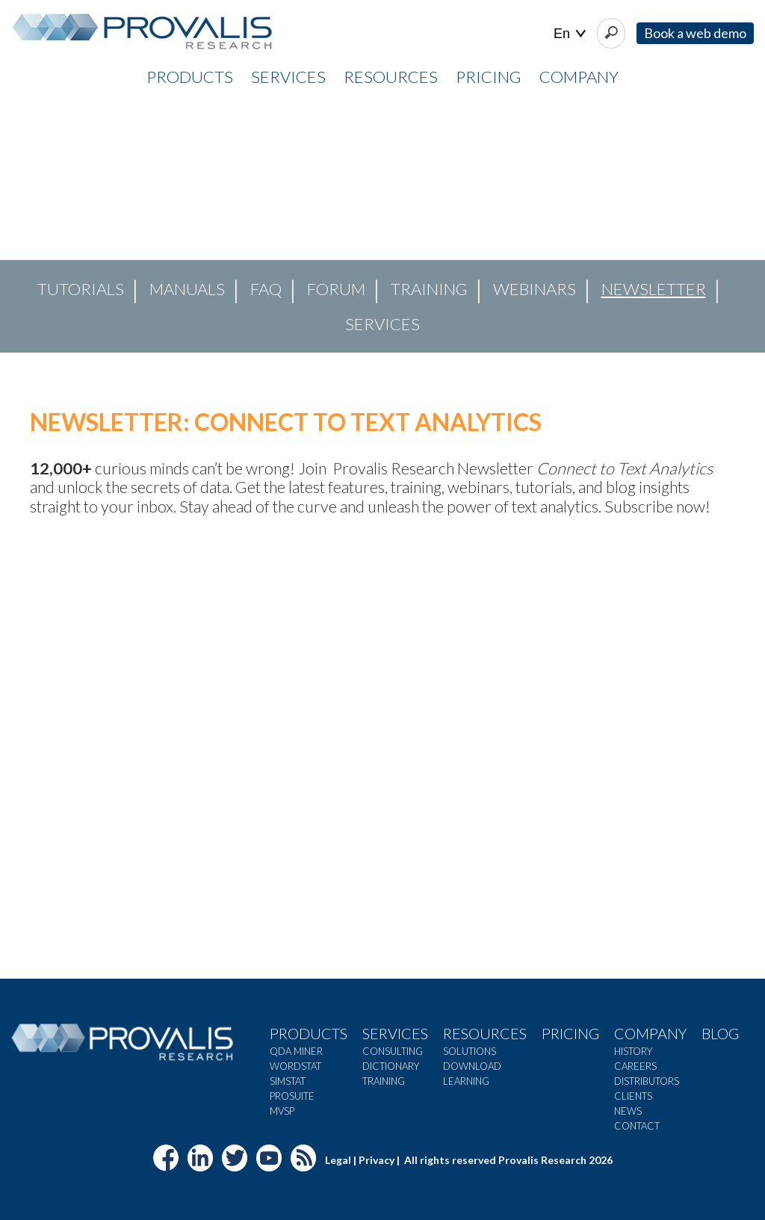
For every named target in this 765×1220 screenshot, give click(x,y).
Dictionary (390, 1066)
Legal (338, 1160)
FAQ (266, 289)
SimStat (288, 1081)
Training (429, 289)
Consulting (392, 1051)
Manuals (187, 289)
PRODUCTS (189, 76)
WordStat (295, 1066)
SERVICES (288, 76)
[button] (23, 225)
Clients (633, 1096)
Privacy (376, 1160)
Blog (720, 1033)
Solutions (469, 1051)
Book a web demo (695, 33)
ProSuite (292, 1096)
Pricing (570, 1033)
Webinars (534, 289)
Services (382, 324)
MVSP (282, 1111)
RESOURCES (391, 76)
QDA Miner (296, 1051)
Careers (635, 1066)
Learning (466, 1081)
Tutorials (80, 289)
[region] (382, 225)
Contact (637, 1126)
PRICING (488, 76)
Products (308, 1033)
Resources (485, 1033)
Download (472, 1066)
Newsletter (653, 289)
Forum (336, 289)
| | (570, 34)
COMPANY (579, 76)
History (633, 1051)
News (628, 1111)
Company (650, 1033)
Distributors (646, 1081)
